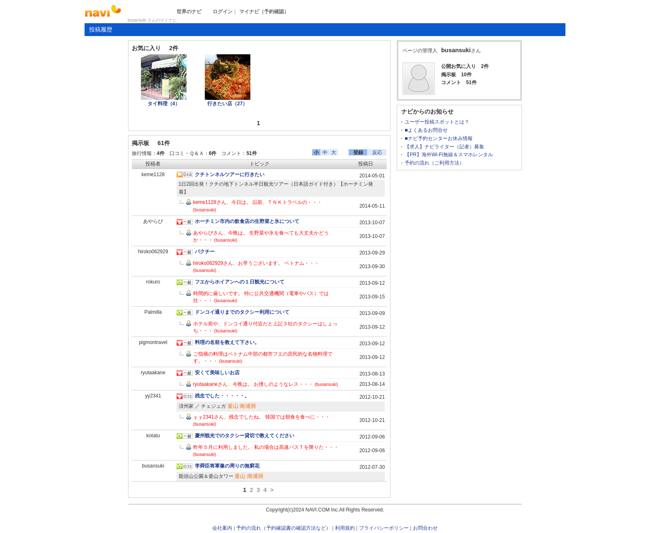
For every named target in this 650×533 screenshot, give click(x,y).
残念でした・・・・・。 (222, 396)
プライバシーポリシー (384, 528)
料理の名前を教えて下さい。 (227, 342)
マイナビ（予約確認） (264, 12)
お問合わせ (425, 528)
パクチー (205, 251)
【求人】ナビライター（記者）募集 (444, 147)
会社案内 (222, 528)
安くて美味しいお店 (217, 373)
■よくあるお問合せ (426, 130)
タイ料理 (164, 104)
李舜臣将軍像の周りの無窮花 (227, 466)
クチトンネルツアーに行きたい (229, 174)
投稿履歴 (100, 29)
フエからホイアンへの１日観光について (239, 282)
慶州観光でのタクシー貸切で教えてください (244, 436)
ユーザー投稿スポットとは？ (437, 122)
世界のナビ (189, 12)
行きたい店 (227, 104)
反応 (377, 152)
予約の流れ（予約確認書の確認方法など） (283, 528)
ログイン (223, 12)
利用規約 (345, 528)
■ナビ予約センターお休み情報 (438, 138)
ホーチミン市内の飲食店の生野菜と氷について (247, 221)
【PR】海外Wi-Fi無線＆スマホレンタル (449, 154)
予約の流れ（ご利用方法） (434, 163)
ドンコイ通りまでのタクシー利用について (242, 312)
